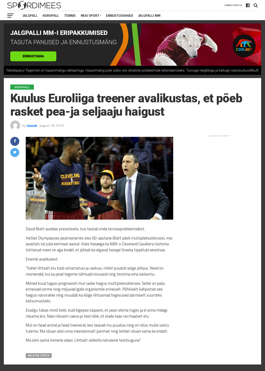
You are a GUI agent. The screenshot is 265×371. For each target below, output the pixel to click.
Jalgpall (30, 15)
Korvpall (51, 15)
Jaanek (32, 125)
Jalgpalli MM (149, 15)
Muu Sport (90, 15)
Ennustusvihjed (119, 15)
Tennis (70, 15)
